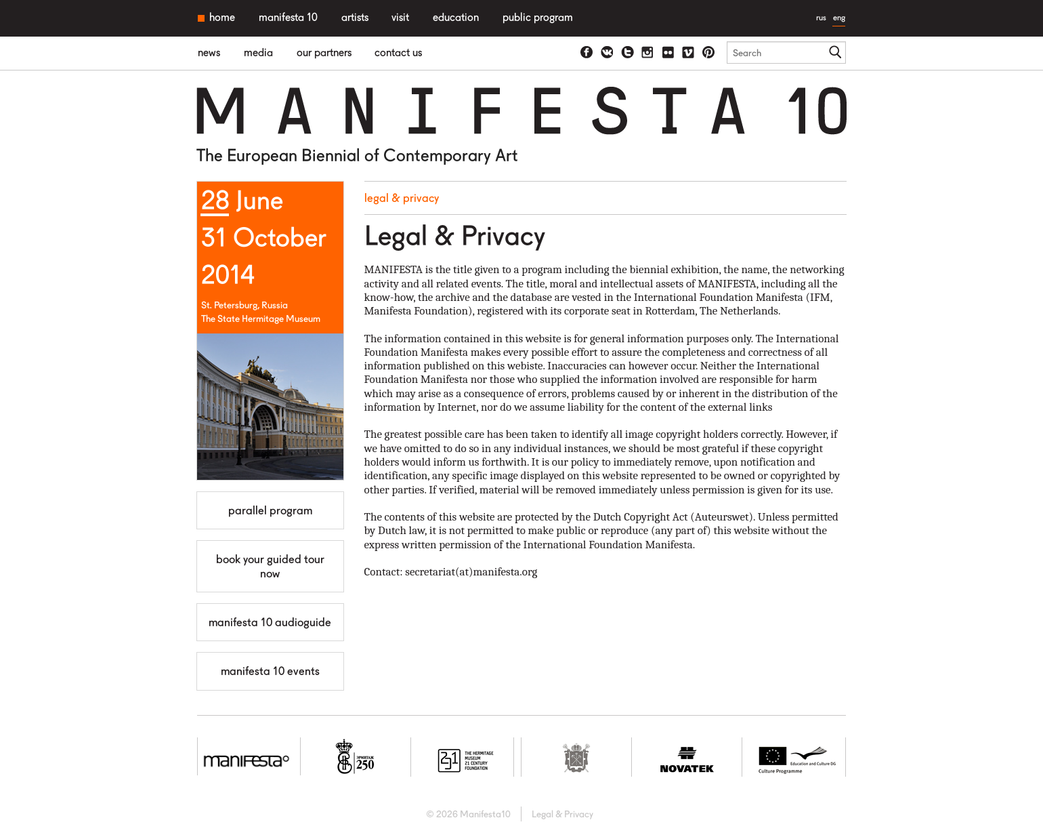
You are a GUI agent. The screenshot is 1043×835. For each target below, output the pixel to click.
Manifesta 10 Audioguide (270, 622)
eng (839, 17)
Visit (400, 17)
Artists (354, 17)
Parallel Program (270, 510)
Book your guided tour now (270, 565)
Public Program (538, 17)
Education (456, 17)
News (209, 52)
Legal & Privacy (401, 198)
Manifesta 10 (288, 17)
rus (821, 17)
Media (258, 52)
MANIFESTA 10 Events (270, 671)
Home (222, 17)
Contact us (398, 52)
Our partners (324, 52)
